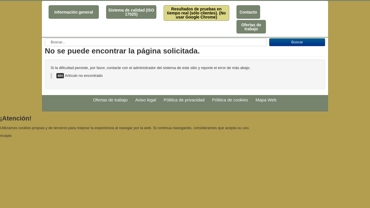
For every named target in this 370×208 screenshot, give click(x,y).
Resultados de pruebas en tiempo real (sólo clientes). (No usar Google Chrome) (196, 13)
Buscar (297, 42)
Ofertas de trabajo (251, 27)
